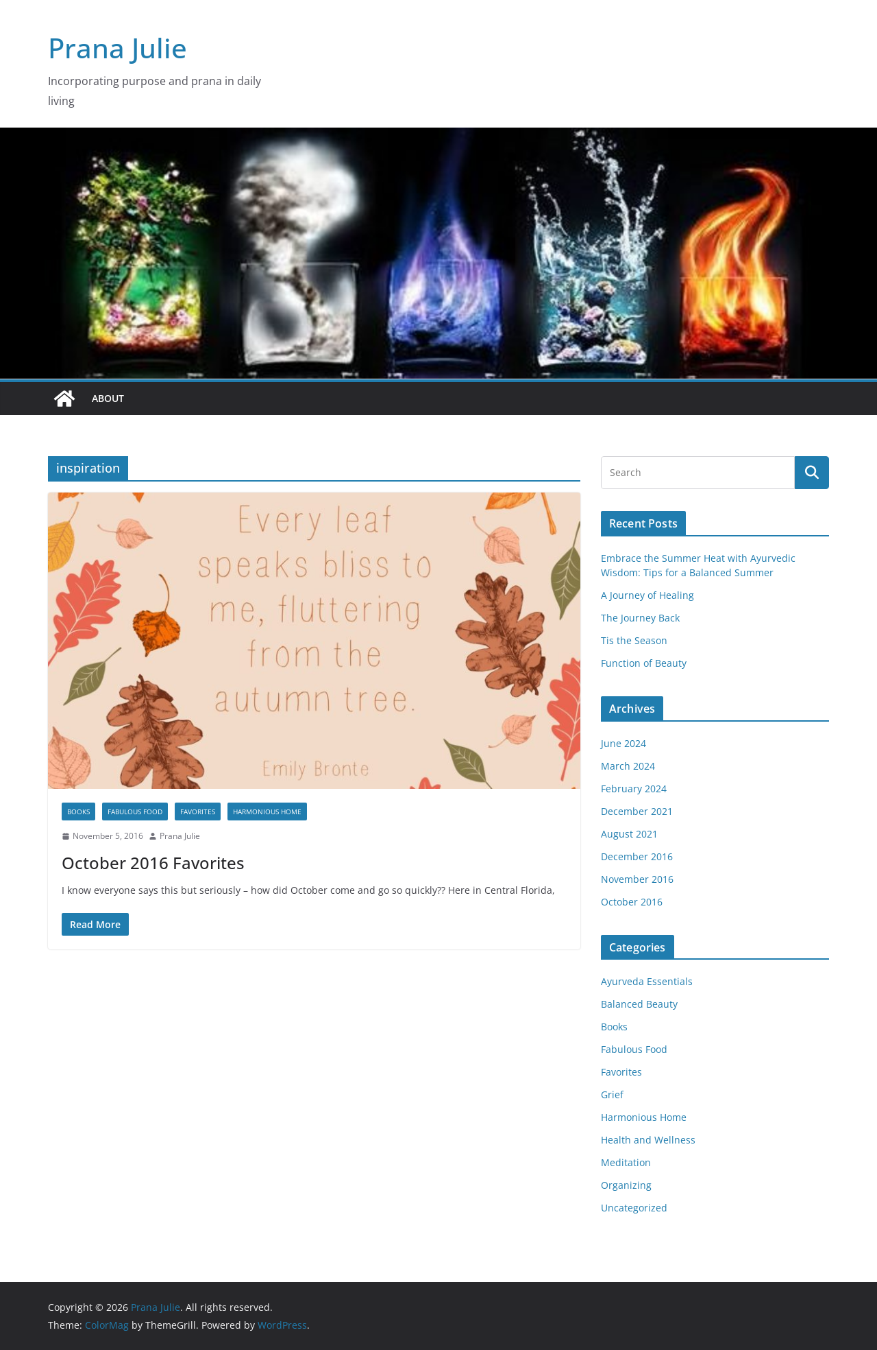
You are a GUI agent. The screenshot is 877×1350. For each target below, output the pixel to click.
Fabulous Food (135, 811)
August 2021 (629, 833)
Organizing (626, 1185)
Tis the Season (634, 640)
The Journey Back (640, 617)
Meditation (626, 1162)
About (108, 398)
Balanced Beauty (639, 1003)
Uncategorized (634, 1207)
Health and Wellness (648, 1139)
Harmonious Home (267, 811)
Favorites (197, 811)
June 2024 (623, 743)
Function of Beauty (644, 663)
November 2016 (637, 879)
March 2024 (628, 765)
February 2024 (634, 788)
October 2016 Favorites (153, 862)
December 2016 (637, 856)
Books (78, 811)
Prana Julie (117, 48)
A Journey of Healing (647, 595)
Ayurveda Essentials (647, 981)
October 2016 (632, 901)
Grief (612, 1094)
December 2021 (637, 811)
